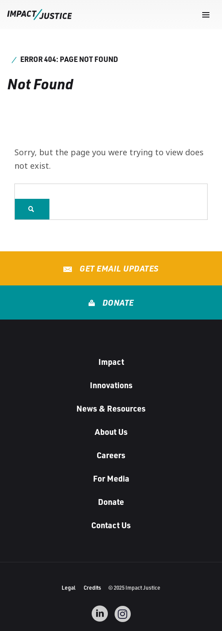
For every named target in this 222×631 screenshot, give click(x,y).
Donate (117, 302)
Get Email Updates (118, 268)
